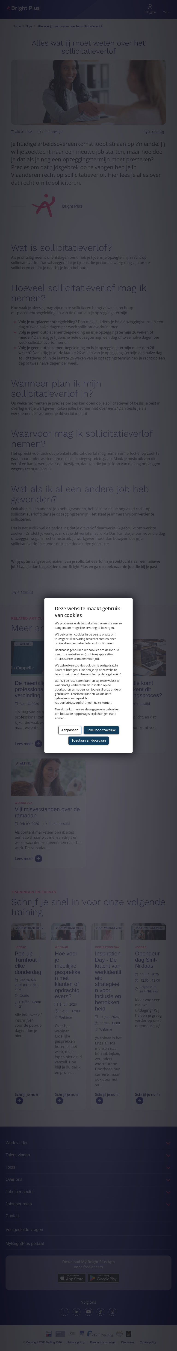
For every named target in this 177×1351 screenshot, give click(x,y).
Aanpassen (69, 730)
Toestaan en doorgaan (88, 740)
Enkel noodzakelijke (101, 730)
